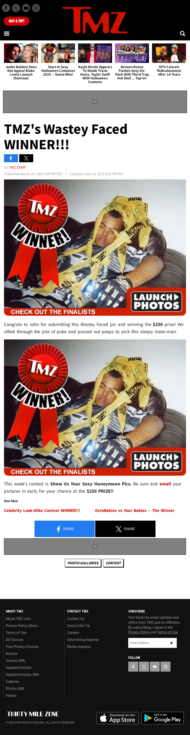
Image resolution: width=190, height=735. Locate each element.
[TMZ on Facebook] (6, 8)
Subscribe (172, 643)
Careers (73, 633)
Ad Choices (15, 640)
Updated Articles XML (23, 675)
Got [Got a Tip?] (16, 21)
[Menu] (7, 33)
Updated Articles (19, 668)
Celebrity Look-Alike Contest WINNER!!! (42, 510)
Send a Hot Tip (78, 626)
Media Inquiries (79, 647)
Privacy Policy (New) (22, 626)
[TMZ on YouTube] (155, 667)
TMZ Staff (17, 167)
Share (65, 529)
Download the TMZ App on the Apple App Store (117, 718)
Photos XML (15, 689)
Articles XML (16, 661)
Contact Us (75, 619)
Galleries (12, 682)
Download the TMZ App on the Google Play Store (162, 718)
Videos (11, 696)
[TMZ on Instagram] (36, 8)
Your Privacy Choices (22, 647)
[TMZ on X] (16, 8)
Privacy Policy (139, 632)
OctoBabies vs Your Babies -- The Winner (134, 510)
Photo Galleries (83, 563)
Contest (113, 563)
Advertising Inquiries (83, 640)
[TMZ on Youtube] (26, 8)
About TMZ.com (18, 619)
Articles (12, 654)
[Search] (183, 33)
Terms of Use (16, 633)
